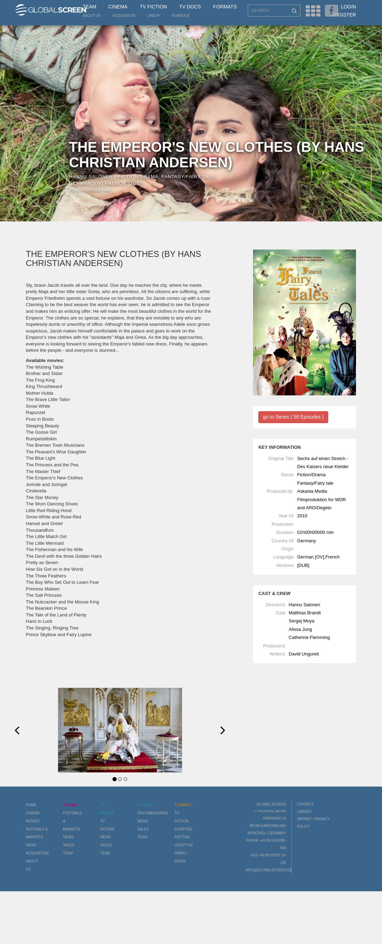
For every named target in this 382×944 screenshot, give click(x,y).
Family (181, 853)
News (31, 845)
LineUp (153, 16)
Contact (305, 804)
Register (343, 15)
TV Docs (190, 6)
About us (92, 16)
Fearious (181, 16)
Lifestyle (184, 845)
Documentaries (152, 813)
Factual (182, 837)
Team (89, 6)
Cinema (118, 6)
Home (31, 805)
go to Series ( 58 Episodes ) (293, 417)
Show (180, 861)
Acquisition (123, 16)
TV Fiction (153, 6)
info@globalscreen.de (268, 870)
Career (304, 812)
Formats (225, 6)
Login (348, 6)
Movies (33, 821)
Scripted (184, 829)
